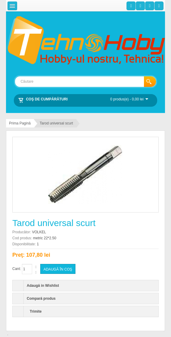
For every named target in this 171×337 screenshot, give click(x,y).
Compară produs (41, 298)
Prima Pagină (20, 123)
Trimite (35, 311)
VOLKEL (39, 232)
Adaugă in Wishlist (43, 285)
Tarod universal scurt (56, 123)
